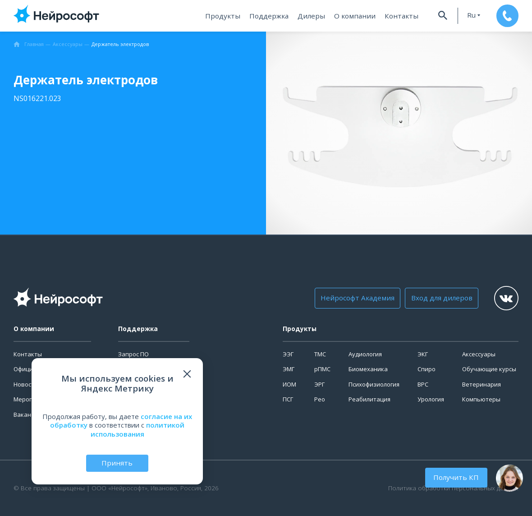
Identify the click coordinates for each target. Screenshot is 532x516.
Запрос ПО (133, 354)
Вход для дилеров (438, 298)
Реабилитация (369, 399)
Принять (117, 462)
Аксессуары (478, 354)
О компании (354, 15)
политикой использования (138, 429)
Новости (26, 384)
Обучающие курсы (489, 369)
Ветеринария (481, 384)
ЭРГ (319, 384)
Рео (319, 399)
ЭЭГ (288, 354)
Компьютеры (481, 399)
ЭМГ (288, 369)
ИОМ (289, 384)
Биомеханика (368, 369)
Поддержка (272, 15)
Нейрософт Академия (356, 298)
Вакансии (27, 414)
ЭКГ (422, 354)
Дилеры (313, 15)
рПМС (322, 369)
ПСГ (288, 399)
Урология (430, 399)
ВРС (422, 384)
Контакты (398, 15)
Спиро (426, 369)
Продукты (227, 15)
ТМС (320, 354)
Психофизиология (374, 384)
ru (468, 15)
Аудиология (365, 354)
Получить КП (457, 477)
